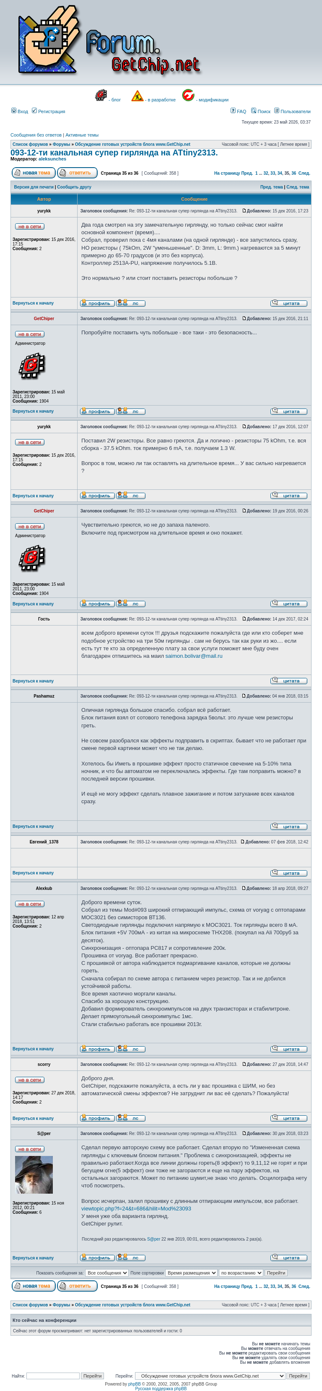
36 (293, 173)
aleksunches (52, 158)
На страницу (227, 173)
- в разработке (160, 99)
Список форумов (30, 144)
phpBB (134, 1384)
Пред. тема (271, 187)
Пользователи (292, 111)
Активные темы (82, 134)
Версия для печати (34, 187)
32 (265, 173)
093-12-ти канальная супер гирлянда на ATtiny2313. (114, 152)
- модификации (212, 99)
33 (272, 173)
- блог (115, 99)
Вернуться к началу (33, 303)
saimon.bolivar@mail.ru (194, 656)
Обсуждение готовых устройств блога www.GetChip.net (132, 144)
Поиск (260, 111)
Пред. (247, 173)
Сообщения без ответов (36, 134)
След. (304, 173)
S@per (153, 1239)
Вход (19, 111)
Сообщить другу (74, 187)
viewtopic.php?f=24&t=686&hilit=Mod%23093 (136, 1208)
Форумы (61, 144)
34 (280, 173)
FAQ (238, 111)
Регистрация (48, 111)
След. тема (297, 187)
